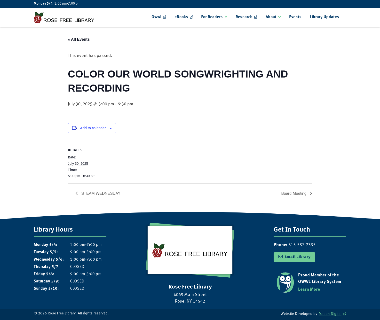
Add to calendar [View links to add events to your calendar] (93, 128)
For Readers (212, 17)
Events (295, 17)
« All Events (79, 39)
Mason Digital (330, 314)
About (271, 17)
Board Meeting (294, 193)
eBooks (181, 17)
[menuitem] (159, 17)
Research (244, 17)
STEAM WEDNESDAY (100, 193)
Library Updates (324, 17)
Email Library (297, 257)
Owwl (156, 17)
